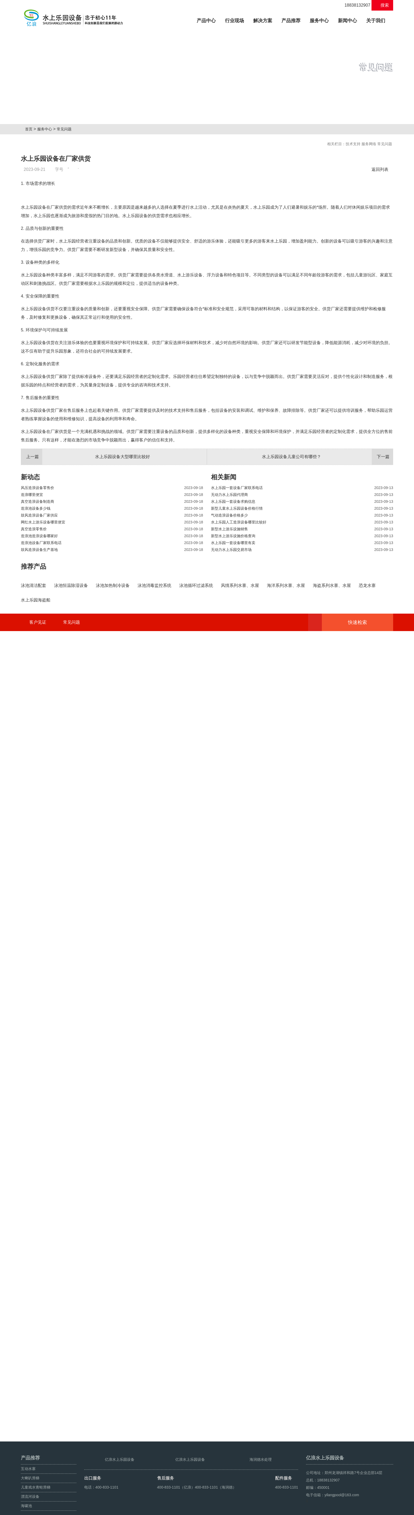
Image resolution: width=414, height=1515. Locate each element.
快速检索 (365, 1413)
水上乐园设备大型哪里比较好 (85, 589)
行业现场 (234, 20)
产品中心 (208, 20)
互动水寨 (28, 1452)
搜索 (382, 5)
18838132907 (354, 5)
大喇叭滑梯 (30, 1461)
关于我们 (375, 20)
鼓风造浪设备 (357, 1509)
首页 (30, 129)
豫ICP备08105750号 (211, 1509)
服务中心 (319, 20)
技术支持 (353, 144)
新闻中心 (347, 20)
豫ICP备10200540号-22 (126, 1509)
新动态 (30, 609)
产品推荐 (290, 20)
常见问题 (66, 129)
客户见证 (37, 1413)
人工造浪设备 (382, 1509)
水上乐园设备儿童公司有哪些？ (327, 589)
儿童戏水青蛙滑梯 (35, 1470)
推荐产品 (33, 698)
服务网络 (368, 144)
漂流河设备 (30, 1480)
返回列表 (381, 169)
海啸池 (26, 1489)
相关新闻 (223, 609)
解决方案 (262, 20)
